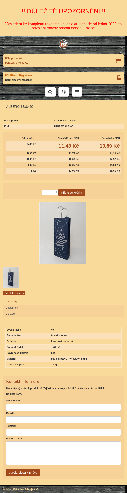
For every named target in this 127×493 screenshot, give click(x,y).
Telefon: (11, 426)
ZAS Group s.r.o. (29, 489)
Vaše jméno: (13, 400)
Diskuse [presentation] (10, 313)
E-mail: (10, 413)
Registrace (25, 75)
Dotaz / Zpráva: (15, 438)
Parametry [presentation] (11, 301)
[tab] (63, 302)
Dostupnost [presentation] (12, 307)
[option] (23, 277)
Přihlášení (11, 75)
